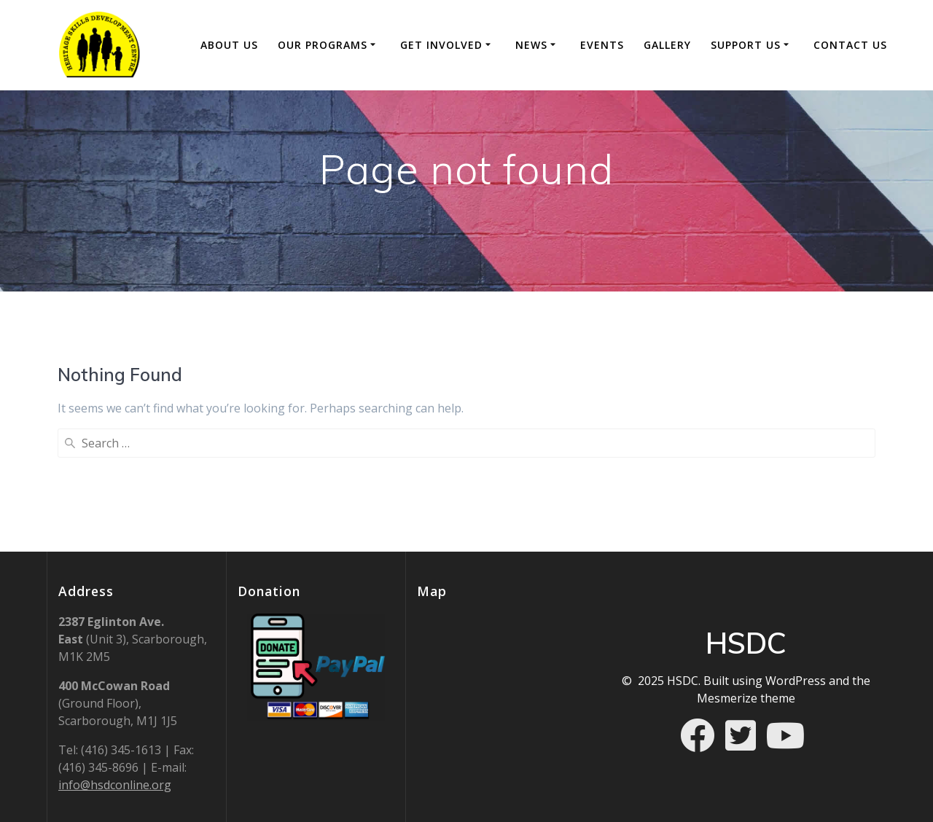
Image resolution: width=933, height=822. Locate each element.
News (531, 45)
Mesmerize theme (746, 698)
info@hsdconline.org (114, 785)
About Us (229, 45)
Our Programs (322, 45)
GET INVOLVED (441, 45)
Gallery (667, 45)
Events (602, 45)
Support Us (746, 45)
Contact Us (850, 45)
